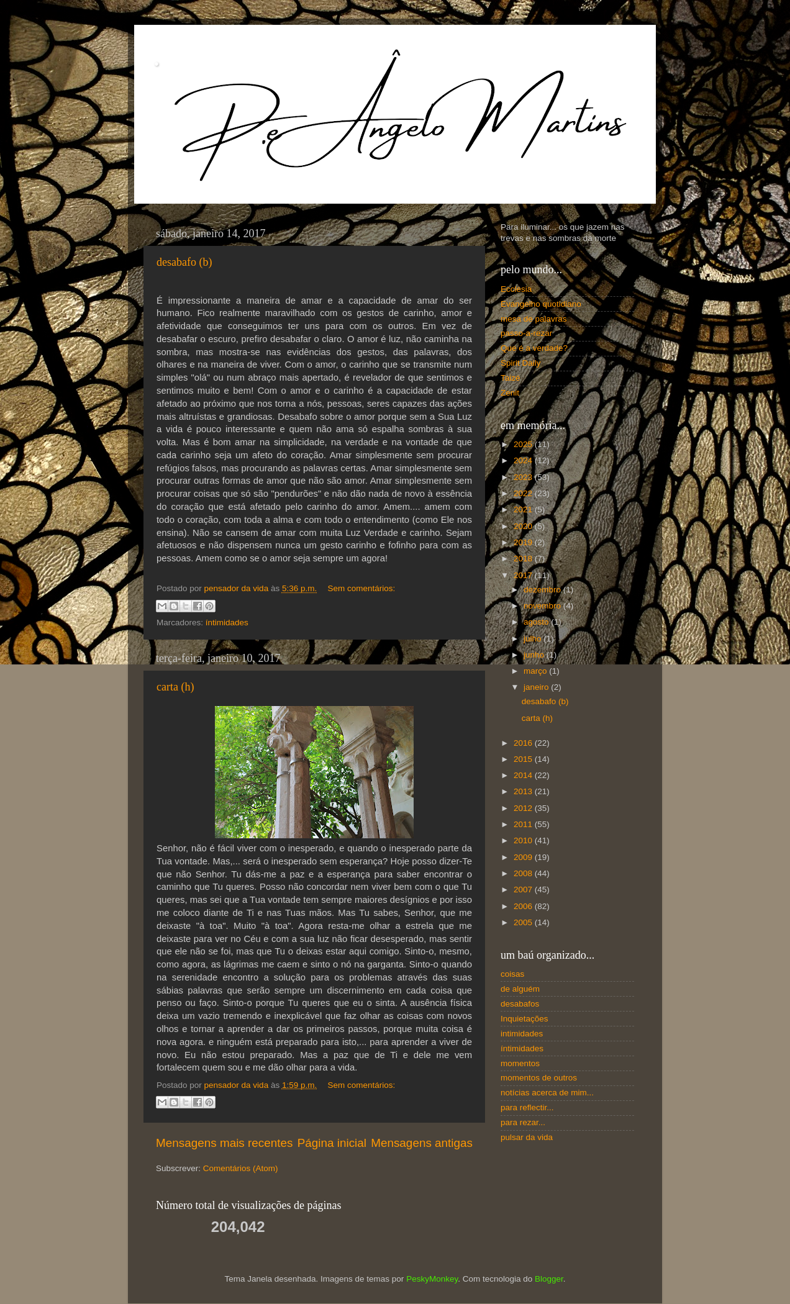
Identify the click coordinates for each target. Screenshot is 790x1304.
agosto (537, 622)
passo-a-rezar (526, 333)
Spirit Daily (521, 363)
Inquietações (524, 1018)
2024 (524, 460)
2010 (524, 840)
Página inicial (331, 1142)
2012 (524, 808)
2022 (524, 493)
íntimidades (227, 622)
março (536, 671)
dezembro (543, 589)
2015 (524, 759)
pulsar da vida (527, 1137)
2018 (524, 558)
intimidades (522, 1033)
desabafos (520, 1003)
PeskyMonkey (432, 1279)
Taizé (510, 378)
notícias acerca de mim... (547, 1092)
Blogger (549, 1279)
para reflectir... (527, 1107)
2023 (524, 477)
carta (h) (175, 687)
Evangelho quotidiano (541, 304)
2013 (524, 791)
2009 (524, 857)
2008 (524, 873)
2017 (524, 575)
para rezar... (523, 1122)
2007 (524, 889)
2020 (524, 526)
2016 (524, 743)
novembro (543, 605)
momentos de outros (539, 1077)
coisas (512, 974)
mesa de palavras (534, 319)
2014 (524, 775)
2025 (524, 444)
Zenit (510, 392)
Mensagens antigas (422, 1142)
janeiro (537, 687)
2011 (524, 824)
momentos (520, 1063)
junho (535, 654)
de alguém (520, 989)
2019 (524, 542)
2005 (524, 922)
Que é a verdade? (534, 348)
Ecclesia (516, 289)
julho (533, 638)
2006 (524, 906)
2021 (524, 509)
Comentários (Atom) (240, 1168)
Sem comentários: (361, 588)
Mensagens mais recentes (224, 1142)
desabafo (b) (184, 262)
